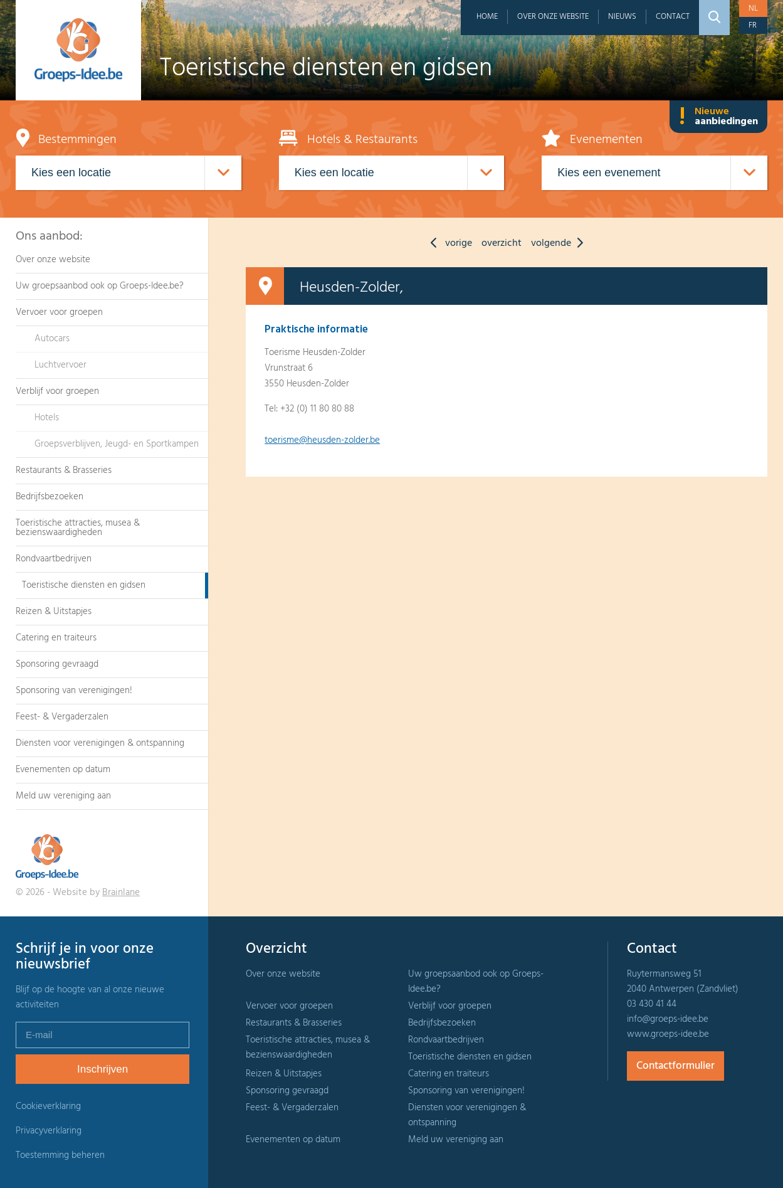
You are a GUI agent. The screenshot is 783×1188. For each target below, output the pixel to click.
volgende (560, 243)
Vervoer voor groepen (59, 312)
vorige (448, 243)
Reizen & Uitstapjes (54, 611)
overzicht (501, 243)
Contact (673, 16)
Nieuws (622, 16)
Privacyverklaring (48, 1130)
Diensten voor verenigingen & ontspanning (100, 743)
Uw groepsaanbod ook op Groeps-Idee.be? (100, 286)
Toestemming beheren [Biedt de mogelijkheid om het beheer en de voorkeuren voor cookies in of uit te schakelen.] (60, 1155)
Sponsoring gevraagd (57, 664)
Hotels (46, 417)
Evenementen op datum (63, 769)
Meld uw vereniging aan (63, 795)
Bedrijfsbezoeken (49, 496)
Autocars (52, 338)
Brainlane (121, 892)
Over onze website (553, 16)
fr (753, 25)
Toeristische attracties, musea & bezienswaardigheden (78, 528)
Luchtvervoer (60, 365)
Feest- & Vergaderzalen (62, 716)
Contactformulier (675, 1066)
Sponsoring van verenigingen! (74, 690)
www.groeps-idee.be (668, 1034)
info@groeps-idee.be (667, 1019)
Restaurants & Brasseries (64, 470)
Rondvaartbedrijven (54, 558)
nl (753, 8)
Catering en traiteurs (56, 637)
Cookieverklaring (48, 1106)
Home (487, 16)
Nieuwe (718, 116)
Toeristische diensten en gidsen (83, 585)
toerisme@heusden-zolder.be (322, 440)
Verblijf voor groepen (57, 391)
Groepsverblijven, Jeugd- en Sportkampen (116, 444)
